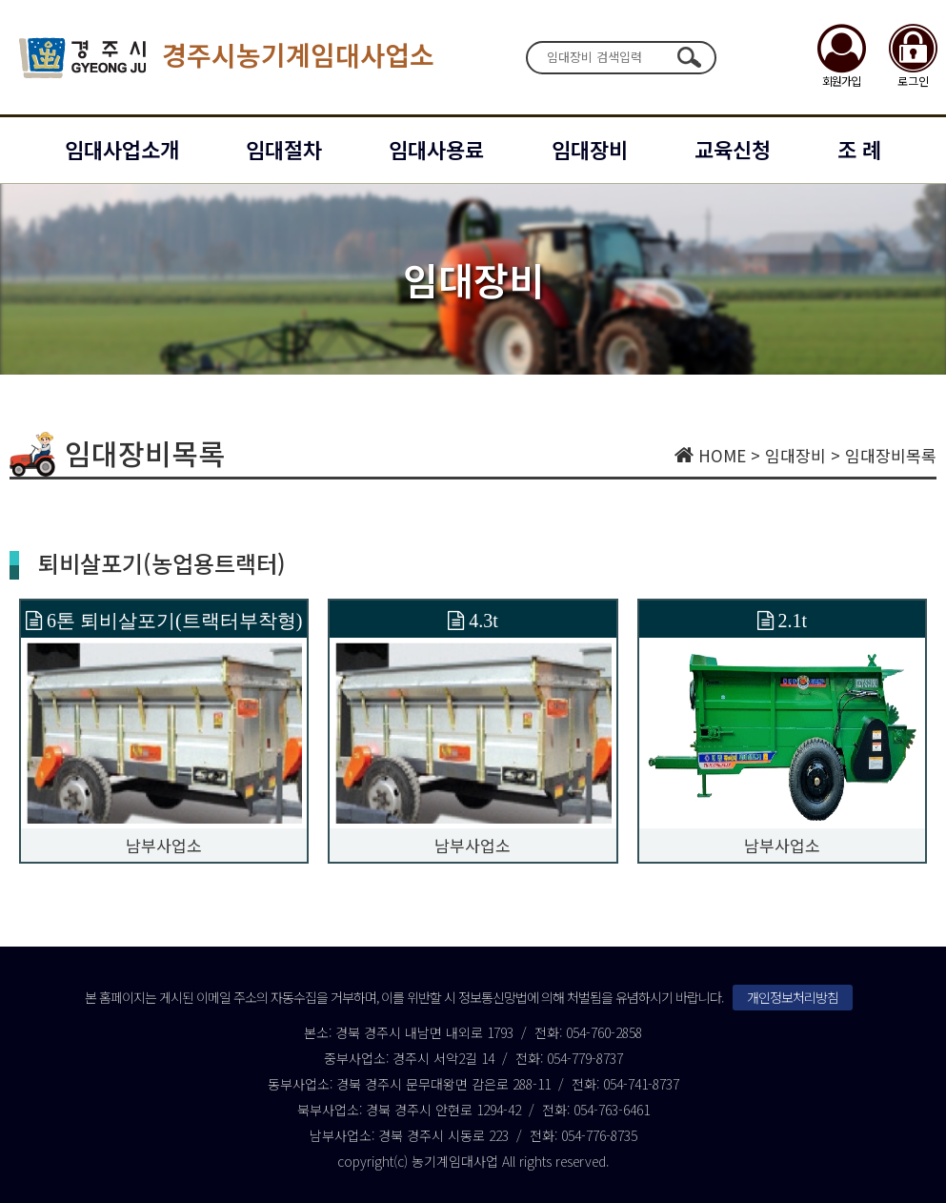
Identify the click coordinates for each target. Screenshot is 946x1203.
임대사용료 (436, 148)
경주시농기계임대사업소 (226, 57)
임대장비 (590, 148)
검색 (689, 57)
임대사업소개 (122, 148)
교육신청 (732, 148)
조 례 (859, 148)
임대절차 (284, 148)
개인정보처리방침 (792, 997)
